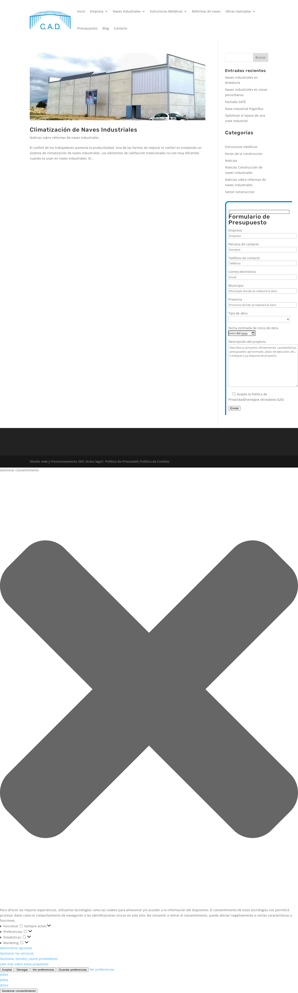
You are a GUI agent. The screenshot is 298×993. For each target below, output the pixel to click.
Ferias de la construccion (243, 154)
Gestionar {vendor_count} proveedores (29, 959)
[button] (149, 690)
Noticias (231, 160)
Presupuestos (87, 28)
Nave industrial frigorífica (244, 109)
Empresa (96, 11)
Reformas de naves (206, 11)
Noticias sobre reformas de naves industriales (64, 137)
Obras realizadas (238, 11)
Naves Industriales (127, 11)
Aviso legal (94, 461)
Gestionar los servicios (17, 953)
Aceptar (7, 969)
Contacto (120, 28)
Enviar (234, 408)
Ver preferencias (43, 969)
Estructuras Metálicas (166, 11)
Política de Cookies (154, 461)
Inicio (81, 11)
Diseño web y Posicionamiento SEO (57, 461)
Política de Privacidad (121, 461)
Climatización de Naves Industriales (83, 129)
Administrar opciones (16, 948)
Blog (105, 28)
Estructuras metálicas (241, 147)
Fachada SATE (235, 102)
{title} (4, 974)
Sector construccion (240, 192)
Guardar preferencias (73, 969)
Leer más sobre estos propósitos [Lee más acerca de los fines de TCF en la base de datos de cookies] (24, 964)
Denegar (22, 969)
